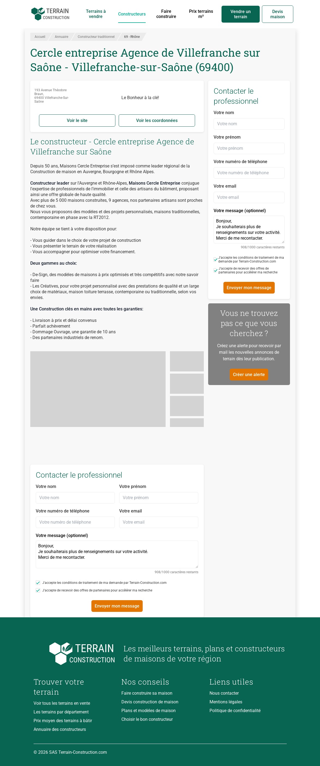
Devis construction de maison (149, 701)
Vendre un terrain (241, 14)
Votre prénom (132, 486)
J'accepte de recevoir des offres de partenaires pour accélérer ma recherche (94, 590)
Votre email (130, 511)
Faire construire (166, 14)
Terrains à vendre (96, 14)
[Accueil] (50, 14)
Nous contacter (224, 693)
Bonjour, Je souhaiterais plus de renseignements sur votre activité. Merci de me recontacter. (117, 554)
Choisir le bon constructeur (147, 719)
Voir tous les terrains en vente (62, 703)
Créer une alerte (249, 374)
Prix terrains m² (201, 14)
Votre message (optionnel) (117, 553)
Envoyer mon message (117, 606)
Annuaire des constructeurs (60, 729)
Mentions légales (226, 701)
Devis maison (277, 14)
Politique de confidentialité (235, 710)
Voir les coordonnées (157, 120)
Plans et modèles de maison (148, 710)
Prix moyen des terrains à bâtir (63, 720)
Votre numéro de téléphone (62, 511)
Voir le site (77, 120)
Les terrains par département (61, 712)
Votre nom (46, 486)
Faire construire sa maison (146, 693)
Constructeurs (132, 14)
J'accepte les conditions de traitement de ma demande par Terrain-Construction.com (101, 583)
